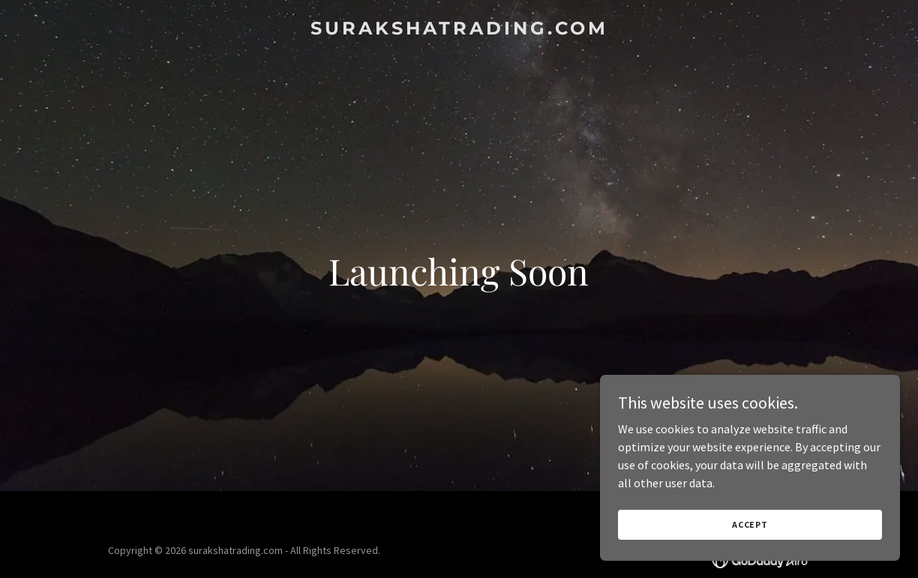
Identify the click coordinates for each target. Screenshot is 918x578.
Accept (750, 524)
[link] (459, 29)
